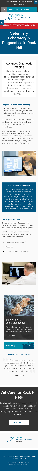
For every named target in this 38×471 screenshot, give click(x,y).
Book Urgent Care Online (19, 9)
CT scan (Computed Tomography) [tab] (17, 251)
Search (34, 456)
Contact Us (16, 422)
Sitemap (15, 458)
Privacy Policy (19, 456)
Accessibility (27, 456)
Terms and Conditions (8, 456)
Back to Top (22, 458)
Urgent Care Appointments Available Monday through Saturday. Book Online (19, 24)
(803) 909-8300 (19, 4)
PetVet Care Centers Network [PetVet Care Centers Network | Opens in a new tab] (21, 464)
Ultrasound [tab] (9, 247)
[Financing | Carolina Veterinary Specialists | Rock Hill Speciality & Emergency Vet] (19, 345)
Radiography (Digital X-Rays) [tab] (16, 242)
